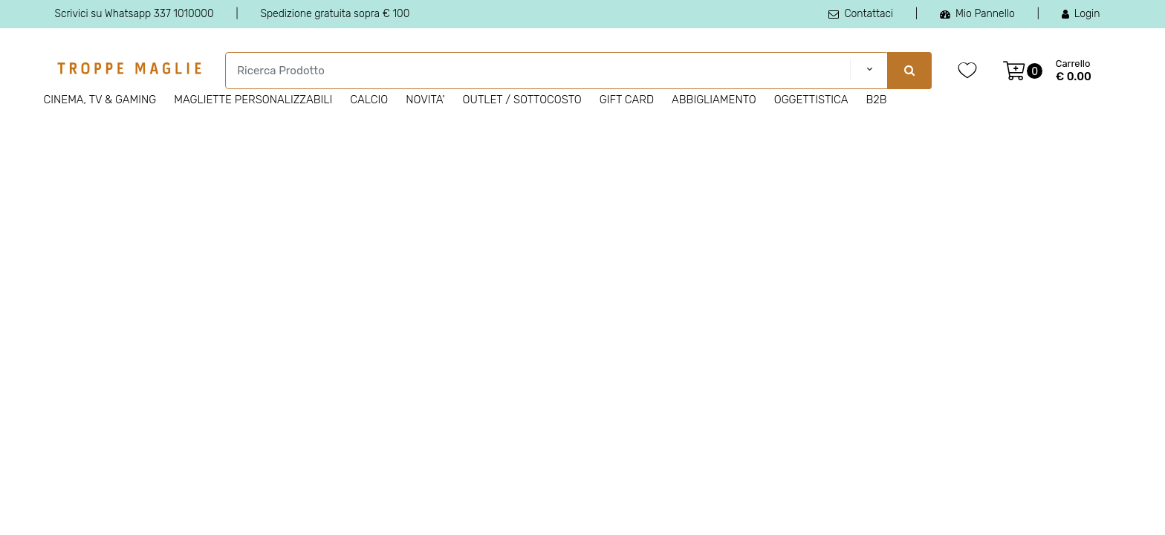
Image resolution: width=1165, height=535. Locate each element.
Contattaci (860, 13)
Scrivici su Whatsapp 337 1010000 (134, 13)
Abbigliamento (714, 99)
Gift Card (627, 99)
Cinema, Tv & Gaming (100, 99)
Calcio (369, 99)
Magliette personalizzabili (253, 99)
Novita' (425, 99)
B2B (876, 99)
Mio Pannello (977, 13)
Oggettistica (811, 99)
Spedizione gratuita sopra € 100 (334, 13)
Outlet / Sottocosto (522, 99)
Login (1081, 13)
